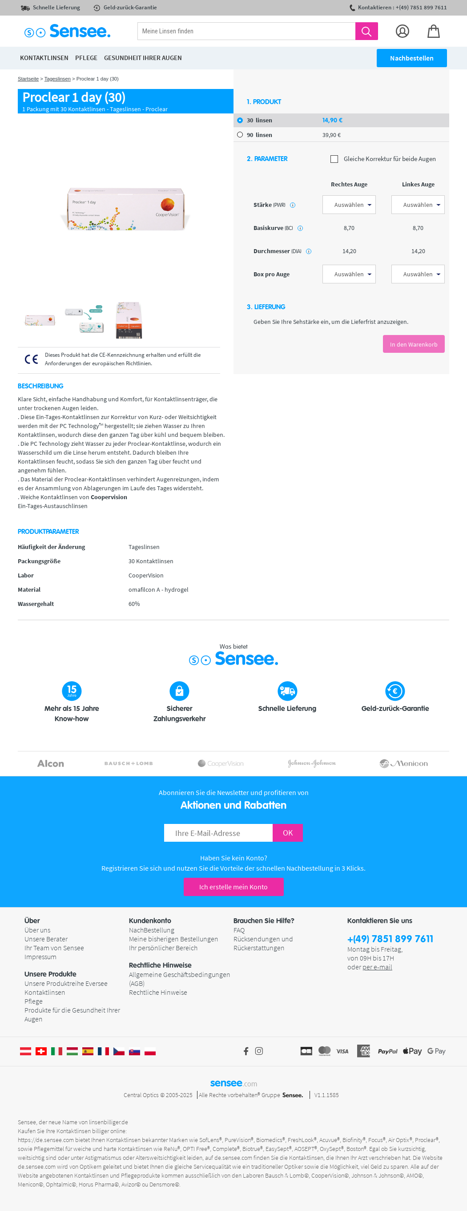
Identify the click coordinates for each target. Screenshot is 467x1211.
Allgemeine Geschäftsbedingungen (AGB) (179, 979)
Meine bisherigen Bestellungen (173, 938)
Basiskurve (278, 228)
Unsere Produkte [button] (50, 974)
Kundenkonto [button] (150, 920)
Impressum (40, 956)
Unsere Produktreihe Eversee (66, 983)
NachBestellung (151, 929)
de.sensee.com (233, 1158)
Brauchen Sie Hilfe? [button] (264, 920)
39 (331, 135)
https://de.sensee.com (46, 1140)
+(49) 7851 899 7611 (390, 939)
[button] (76, 920)
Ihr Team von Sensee (54, 947)
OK (288, 833)
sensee (233, 1083)
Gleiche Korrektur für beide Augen (383, 159)
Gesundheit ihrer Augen (143, 57)
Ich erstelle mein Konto (233, 886)
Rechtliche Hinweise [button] (160, 965)
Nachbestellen (412, 57)
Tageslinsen (57, 78)
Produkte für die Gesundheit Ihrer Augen (72, 1014)
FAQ (239, 929)
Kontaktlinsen (44, 992)
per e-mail (377, 966)
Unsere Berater (46, 938)
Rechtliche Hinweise (158, 992)
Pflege (33, 1001)
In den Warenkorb (414, 344)
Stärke (274, 205)
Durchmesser (282, 251)
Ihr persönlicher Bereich (163, 947)
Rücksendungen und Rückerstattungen (263, 943)
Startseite (28, 78)
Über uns (37, 929)
